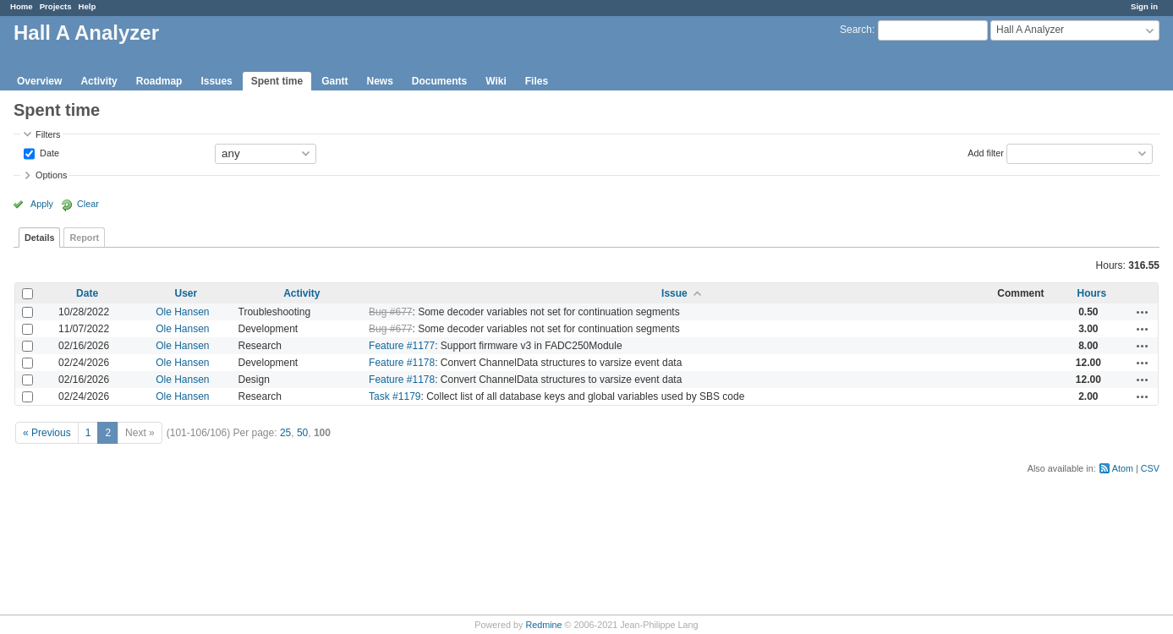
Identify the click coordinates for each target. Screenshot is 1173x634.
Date (48, 152)
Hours (1092, 293)
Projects (56, 6)
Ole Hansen (182, 312)
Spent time (277, 81)
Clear (88, 204)
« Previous (47, 433)
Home (21, 6)
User (185, 293)
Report (84, 237)
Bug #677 (390, 312)
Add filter (985, 152)
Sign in (1144, 6)
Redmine (543, 625)
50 (302, 433)
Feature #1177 (402, 346)
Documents (439, 81)
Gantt (334, 81)
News (379, 81)
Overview (39, 81)
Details (39, 237)
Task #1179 (394, 396)
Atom (1122, 468)
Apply (41, 204)
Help (87, 6)
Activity (98, 81)
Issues (216, 81)
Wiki (496, 81)
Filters (48, 134)
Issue (674, 293)
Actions (1142, 312)
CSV (1150, 468)
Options (51, 175)
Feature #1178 (402, 363)
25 (285, 433)
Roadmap (159, 81)
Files (536, 81)
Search (856, 30)
